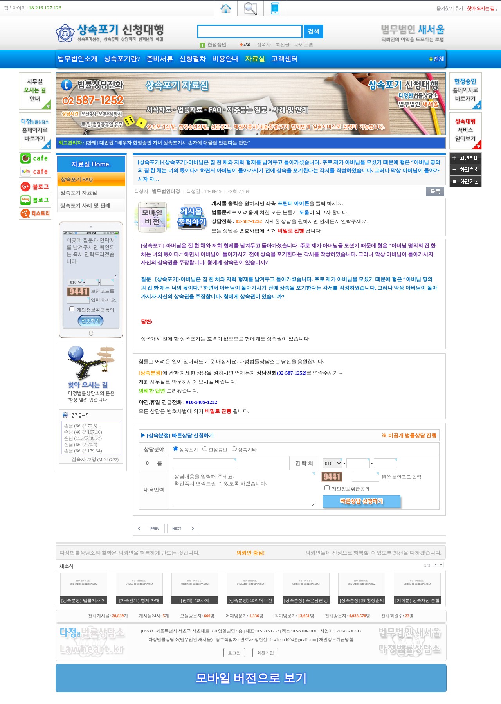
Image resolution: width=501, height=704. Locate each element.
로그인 (234, 652)
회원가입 (265, 652)
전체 (439, 59)
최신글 (283, 44)
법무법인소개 (77, 59)
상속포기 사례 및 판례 (84, 206)
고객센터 (284, 59)
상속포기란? (122, 59)
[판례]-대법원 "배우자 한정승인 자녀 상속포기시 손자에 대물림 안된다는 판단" (168, 143)
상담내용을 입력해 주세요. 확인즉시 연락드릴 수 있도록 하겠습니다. (244, 489)
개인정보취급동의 (95, 310)
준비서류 (159, 59)
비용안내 (225, 59)
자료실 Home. (91, 164)
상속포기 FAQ (75, 179)
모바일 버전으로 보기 (251, 678)
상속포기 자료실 (77, 193)
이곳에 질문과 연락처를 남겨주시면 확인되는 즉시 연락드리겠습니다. (91, 257)
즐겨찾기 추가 (449, 8)
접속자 (264, 44)
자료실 (255, 59)
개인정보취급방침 (336, 639)
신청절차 (192, 59)
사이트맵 (303, 44)
